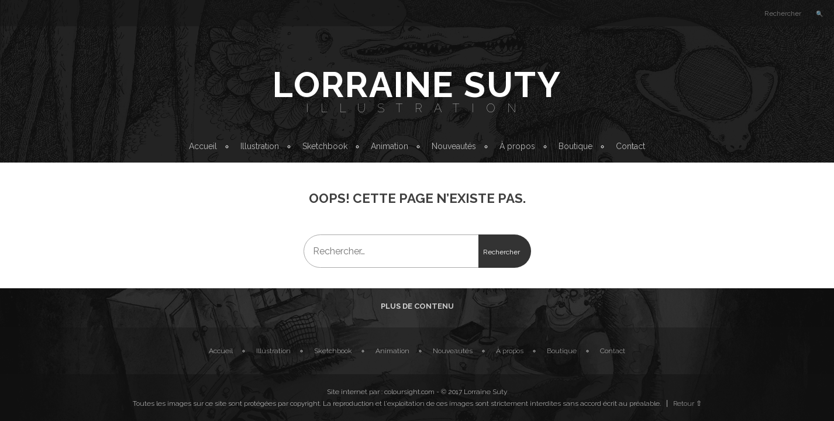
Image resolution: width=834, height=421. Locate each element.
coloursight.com (409, 392)
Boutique (575, 146)
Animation (389, 146)
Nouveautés (454, 146)
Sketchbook (324, 146)
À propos (517, 146)
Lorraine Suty (417, 84)
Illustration (417, 108)
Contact (630, 146)
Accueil (203, 146)
